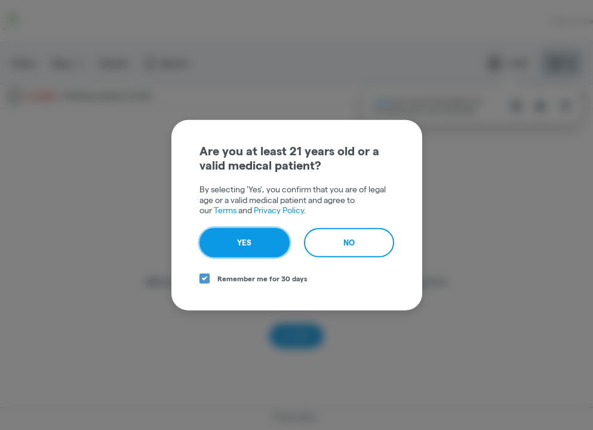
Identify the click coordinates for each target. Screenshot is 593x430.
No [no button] (349, 242)
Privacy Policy (279, 210)
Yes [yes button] (244, 242)
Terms (225, 210)
